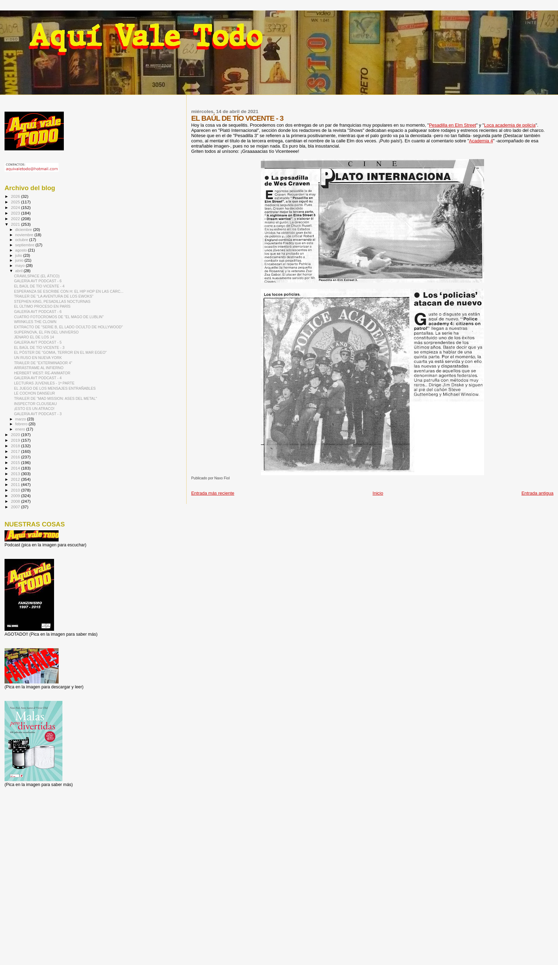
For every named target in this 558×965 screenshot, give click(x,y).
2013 (16, 473)
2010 (16, 490)
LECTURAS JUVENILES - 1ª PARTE (44, 383)
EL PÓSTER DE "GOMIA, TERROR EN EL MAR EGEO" (60, 352)
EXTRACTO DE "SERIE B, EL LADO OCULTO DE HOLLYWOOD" (68, 327)
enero (21, 429)
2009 (16, 495)
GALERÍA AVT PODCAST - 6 (37, 281)
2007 (16, 506)
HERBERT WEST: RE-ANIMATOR (42, 373)
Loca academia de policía (509, 125)
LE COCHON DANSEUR (34, 393)
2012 (16, 479)
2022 (16, 218)
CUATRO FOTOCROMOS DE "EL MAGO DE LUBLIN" (59, 317)
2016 (16, 457)
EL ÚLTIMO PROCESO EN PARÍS (42, 306)
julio (19, 255)
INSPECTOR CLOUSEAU (35, 404)
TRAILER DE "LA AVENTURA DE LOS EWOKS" (53, 296)
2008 (16, 501)
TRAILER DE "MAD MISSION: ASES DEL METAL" (55, 398)
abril (19, 271)
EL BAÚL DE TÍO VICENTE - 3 (39, 347)
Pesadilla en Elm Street (452, 125)
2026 (16, 196)
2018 (16, 445)
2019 (16, 440)
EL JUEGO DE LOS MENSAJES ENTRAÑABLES (55, 388)
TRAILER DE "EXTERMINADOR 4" (43, 363)
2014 (16, 468)
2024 (16, 207)
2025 (16, 202)
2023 (16, 213)
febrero (22, 424)
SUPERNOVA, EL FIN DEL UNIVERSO (46, 332)
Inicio (377, 493)
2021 (16, 224)
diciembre (24, 229)
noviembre (25, 235)
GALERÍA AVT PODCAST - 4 (37, 378)
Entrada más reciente (212, 493)
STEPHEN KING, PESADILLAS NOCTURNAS (52, 301)
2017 (16, 451)
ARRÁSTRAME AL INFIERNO (38, 368)
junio (20, 260)
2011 (16, 484)
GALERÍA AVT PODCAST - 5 (37, 342)
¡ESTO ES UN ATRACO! (34, 408)
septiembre (25, 245)
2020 (16, 434)
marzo (21, 419)
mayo (20, 265)
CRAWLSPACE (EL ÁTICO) (37, 276)
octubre (22, 240)
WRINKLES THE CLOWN (35, 322)
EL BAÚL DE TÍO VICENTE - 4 (39, 286)
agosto (21, 250)
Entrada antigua (537, 493)
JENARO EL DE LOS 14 (34, 337)
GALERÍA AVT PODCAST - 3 (37, 414)
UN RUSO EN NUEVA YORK (38, 358)
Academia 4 (481, 140)
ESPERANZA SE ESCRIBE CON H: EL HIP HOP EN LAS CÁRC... (68, 291)
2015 (16, 462)
